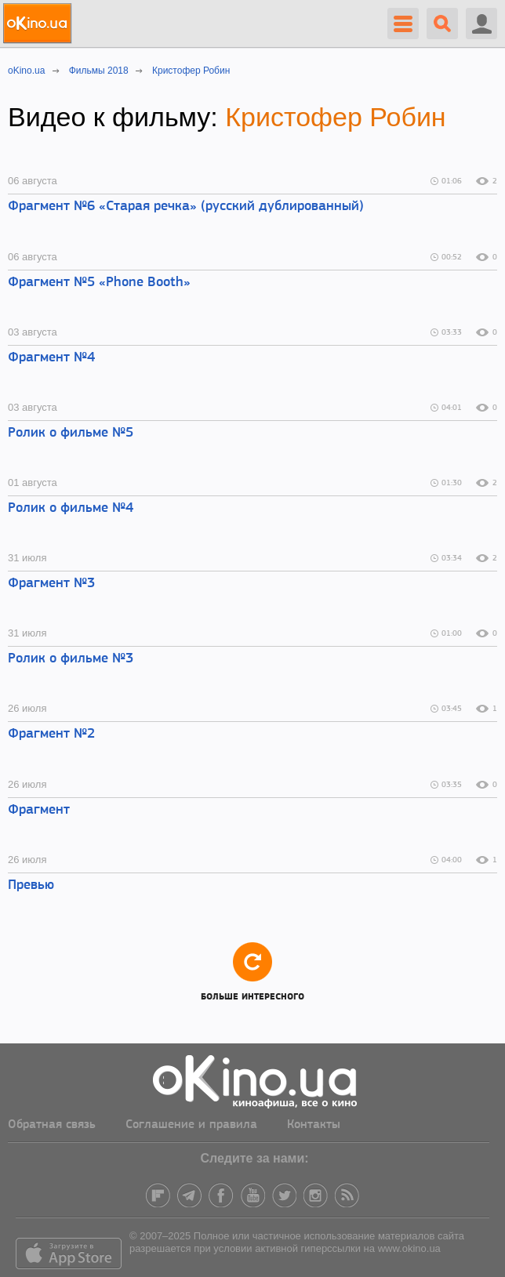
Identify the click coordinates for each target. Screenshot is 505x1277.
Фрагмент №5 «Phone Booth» (99, 282)
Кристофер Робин (335, 117)
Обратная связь (52, 1125)
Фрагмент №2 (51, 734)
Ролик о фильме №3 (70, 658)
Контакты (313, 1125)
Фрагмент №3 (51, 583)
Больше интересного (252, 970)
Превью (31, 885)
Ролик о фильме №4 (70, 508)
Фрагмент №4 (51, 357)
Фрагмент (39, 810)
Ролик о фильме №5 (70, 433)
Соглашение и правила (191, 1125)
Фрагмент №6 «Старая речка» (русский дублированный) (186, 206)
